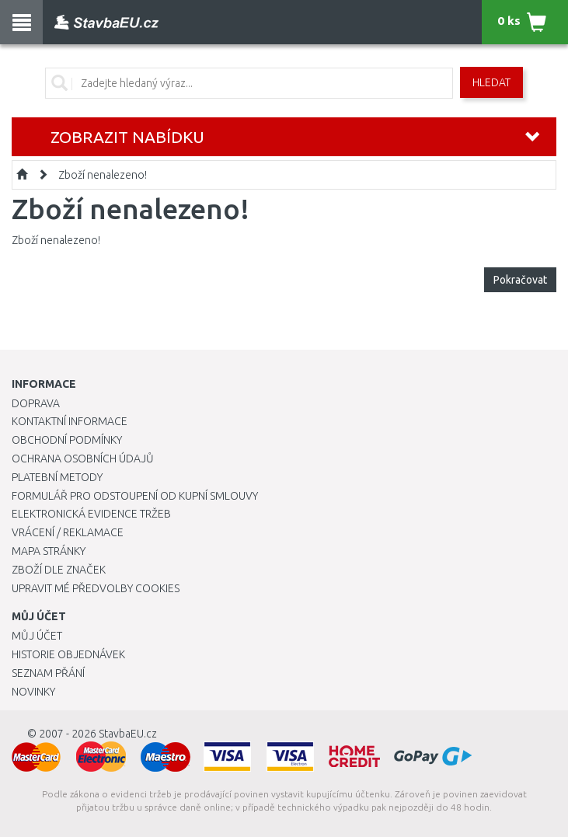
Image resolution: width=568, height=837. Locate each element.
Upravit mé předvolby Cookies (95, 588)
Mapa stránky (48, 551)
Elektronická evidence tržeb (91, 513)
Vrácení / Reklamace (68, 532)
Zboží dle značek (59, 569)
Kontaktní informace (69, 421)
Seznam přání (48, 673)
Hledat (491, 82)
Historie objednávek (68, 654)
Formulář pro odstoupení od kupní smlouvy (135, 496)
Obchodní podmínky (67, 440)
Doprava (36, 403)
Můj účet (37, 635)
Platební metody (57, 477)
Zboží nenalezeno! (102, 175)
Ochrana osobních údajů (83, 458)
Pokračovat (520, 280)
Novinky (33, 691)
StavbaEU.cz (128, 733)
